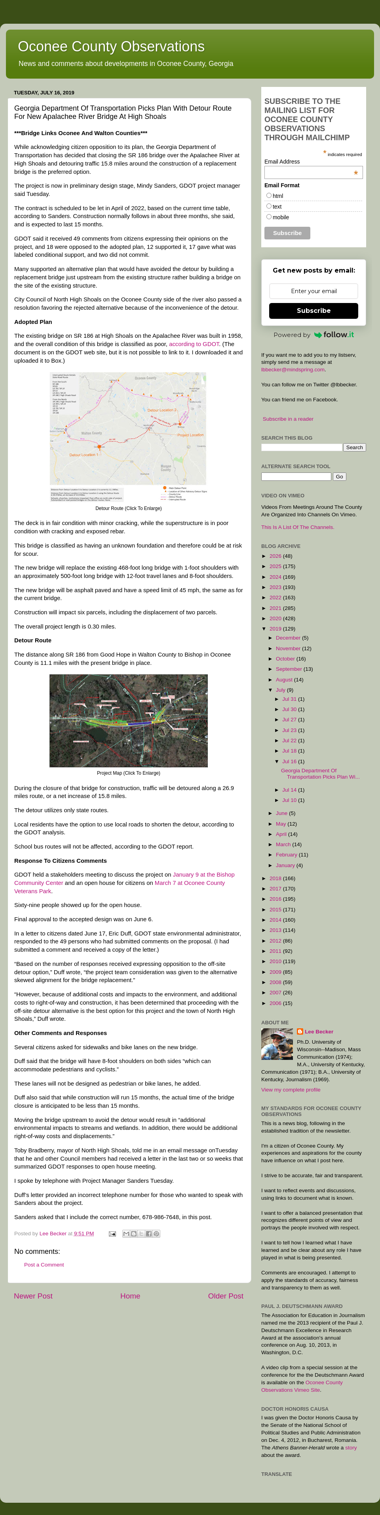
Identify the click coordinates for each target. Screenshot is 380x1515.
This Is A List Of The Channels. (297, 527)
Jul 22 (290, 740)
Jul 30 (290, 709)
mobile (281, 217)
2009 (276, 972)
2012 (276, 941)
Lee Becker (319, 1032)
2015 (276, 910)
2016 (276, 899)
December (289, 638)
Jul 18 (290, 751)
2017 (276, 889)
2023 (276, 587)
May (281, 824)
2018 (276, 878)
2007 (276, 993)
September (290, 669)
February (287, 855)
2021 (276, 608)
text (277, 206)
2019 (276, 629)
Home (130, 1296)
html (278, 196)
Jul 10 (290, 800)
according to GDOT (194, 344)
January (286, 865)
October (286, 659)
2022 (276, 597)
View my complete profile (291, 1090)
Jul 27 (290, 720)
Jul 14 (290, 790)
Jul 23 (290, 730)
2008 (276, 982)
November (289, 648)
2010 (276, 961)
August (285, 680)
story (351, 1448)
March (284, 844)
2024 (276, 577)
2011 (276, 951)
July (281, 690)
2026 (276, 556)
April (282, 834)
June (282, 813)
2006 (276, 1003)
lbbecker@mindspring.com (293, 370)
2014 (276, 920)
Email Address (311, 161)
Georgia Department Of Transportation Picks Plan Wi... (320, 774)
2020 (276, 618)
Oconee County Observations (111, 46)
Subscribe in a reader (288, 419)
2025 (276, 566)
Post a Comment (44, 1265)
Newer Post (33, 1296)
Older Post (225, 1296)
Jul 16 (290, 761)
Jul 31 (290, 699)
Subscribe (314, 310)
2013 (276, 930)
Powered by (314, 335)
